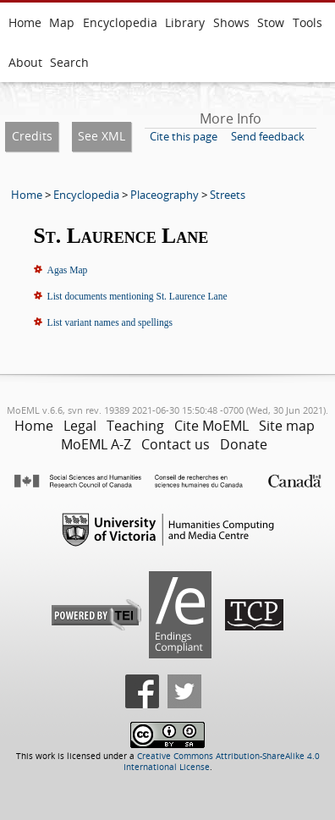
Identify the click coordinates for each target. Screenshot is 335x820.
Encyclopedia (120, 22)
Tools (307, 22)
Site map (287, 425)
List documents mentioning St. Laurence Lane (137, 296)
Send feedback (268, 136)
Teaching (135, 425)
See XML (101, 136)
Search (69, 62)
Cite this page (183, 136)
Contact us (175, 444)
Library (185, 22)
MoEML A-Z (96, 444)
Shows (231, 22)
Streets (227, 194)
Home (24, 22)
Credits (32, 136)
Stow (270, 22)
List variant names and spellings (110, 322)
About (25, 62)
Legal (79, 425)
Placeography (164, 194)
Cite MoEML (211, 425)
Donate (243, 444)
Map (61, 22)
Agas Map (67, 270)
